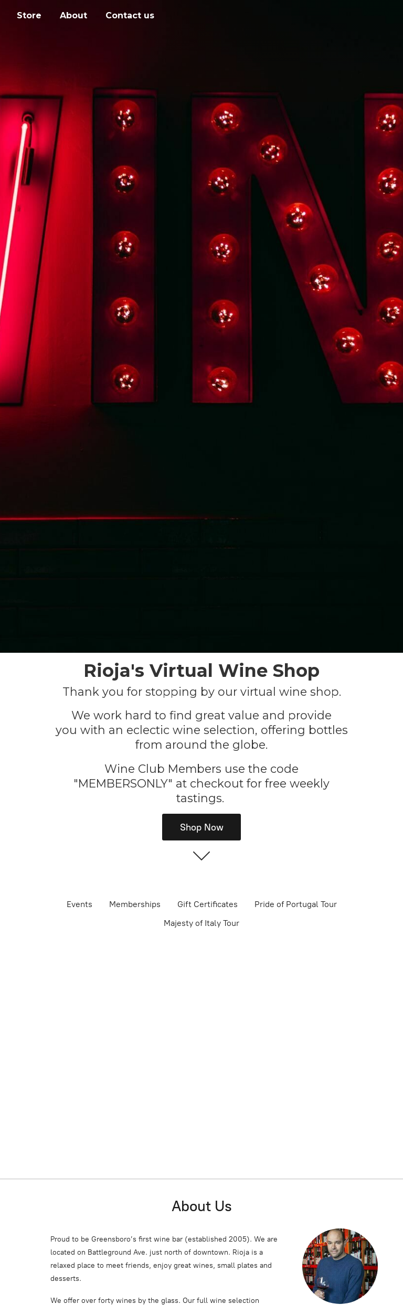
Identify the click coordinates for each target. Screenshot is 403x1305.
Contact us (129, 15)
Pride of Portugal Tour (295, 904)
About (73, 15)
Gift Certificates (207, 904)
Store (29, 15)
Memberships (135, 904)
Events (79, 904)
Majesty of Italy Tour (201, 923)
